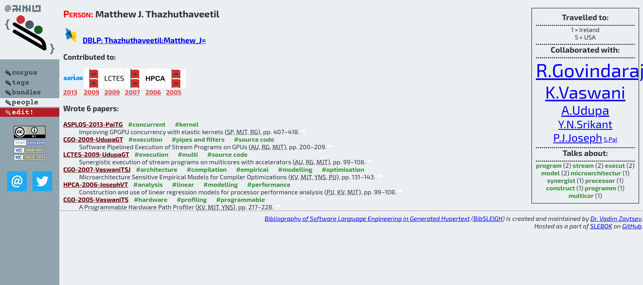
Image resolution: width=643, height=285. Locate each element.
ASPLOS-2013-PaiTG (93, 124)
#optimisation (343, 169)
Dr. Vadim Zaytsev (615, 218)
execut (615, 165)
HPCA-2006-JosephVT (95, 184)
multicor (581, 195)
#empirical (252, 169)
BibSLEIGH (487, 218)
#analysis (148, 184)
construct (560, 188)
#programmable (240, 199)
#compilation (207, 169)
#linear (183, 184)
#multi (188, 154)
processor (600, 180)
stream (583, 165)
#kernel (187, 124)
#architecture (157, 169)
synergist (561, 180)
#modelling (295, 169)
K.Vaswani (585, 91)
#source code (254, 139)
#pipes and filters (198, 139)
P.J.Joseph (577, 137)
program (549, 165)
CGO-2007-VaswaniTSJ (96, 169)
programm (600, 188)
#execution (146, 139)
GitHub (632, 226)
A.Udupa (585, 109)
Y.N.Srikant (585, 124)
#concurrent (147, 124)
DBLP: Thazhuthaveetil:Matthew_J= (144, 40)
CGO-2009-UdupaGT (93, 139)
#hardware (150, 199)
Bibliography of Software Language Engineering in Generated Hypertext (367, 218)
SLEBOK (601, 226)
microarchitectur (596, 173)
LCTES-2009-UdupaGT (96, 154)
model (550, 173)
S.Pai (610, 139)
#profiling (192, 199)
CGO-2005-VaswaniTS (96, 199)
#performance (268, 184)
